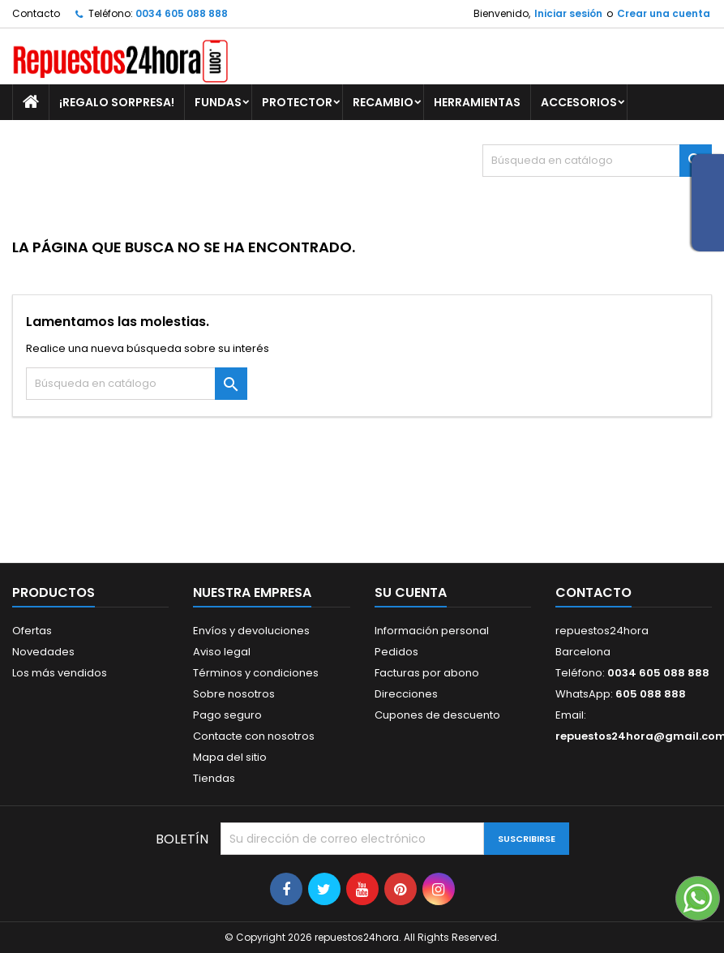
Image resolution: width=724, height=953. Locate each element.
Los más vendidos (59, 672)
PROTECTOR (297, 102)
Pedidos (396, 651)
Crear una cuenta (663, 13)
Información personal (432, 630)
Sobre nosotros (234, 694)
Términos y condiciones (256, 672)
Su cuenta (411, 592)
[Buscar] (597, 160)
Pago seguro (227, 715)
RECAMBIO (383, 102)
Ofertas (32, 630)
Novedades (43, 651)
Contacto (36, 13)
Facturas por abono (427, 672)
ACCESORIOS (579, 102)
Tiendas (214, 778)
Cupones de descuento (437, 715)
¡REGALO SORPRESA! (116, 102)
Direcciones (406, 694)
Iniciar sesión (568, 13)
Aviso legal (222, 651)
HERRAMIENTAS (477, 102)
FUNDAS (218, 102)
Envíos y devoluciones (251, 630)
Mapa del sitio (230, 757)
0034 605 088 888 (181, 13)
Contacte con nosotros (254, 736)
